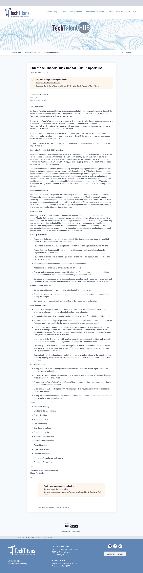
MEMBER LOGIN (123, 11)
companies (32, 53)
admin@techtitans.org (17, 563)
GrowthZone (47, 537)
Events (64, 11)
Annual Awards (76, 11)
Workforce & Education (94, 11)
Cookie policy (76, 531)
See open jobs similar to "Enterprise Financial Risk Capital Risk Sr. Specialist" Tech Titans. (67, 86)
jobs (16, 53)
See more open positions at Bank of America (53, 507)
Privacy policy (66, 531)
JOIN (135, 11)
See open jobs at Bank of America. (48, 83)
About (110, 11)
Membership (52, 11)
